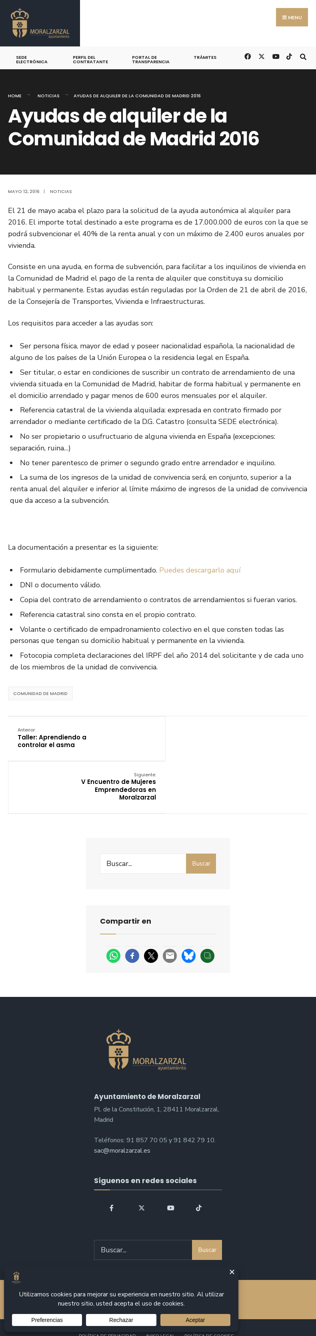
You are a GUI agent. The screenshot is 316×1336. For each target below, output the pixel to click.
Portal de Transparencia (151, 59)
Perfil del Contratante (90, 59)
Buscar (201, 818)
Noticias (49, 95)
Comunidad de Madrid (40, 693)
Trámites (205, 57)
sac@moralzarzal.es (122, 1105)
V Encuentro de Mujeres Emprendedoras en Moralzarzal (260, 741)
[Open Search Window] (303, 56)
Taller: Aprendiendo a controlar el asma (52, 737)
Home (15, 95)
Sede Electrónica (32, 59)
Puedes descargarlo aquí (199, 570)
